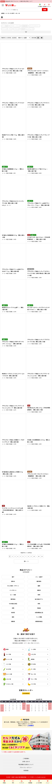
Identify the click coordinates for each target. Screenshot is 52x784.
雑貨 (13, 617)
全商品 (2, 13)
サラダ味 (33, 664)
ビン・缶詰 (13, 595)
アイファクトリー (34, 26)
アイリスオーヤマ (7, 29)
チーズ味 (33, 669)
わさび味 (8, 669)
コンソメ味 (9, 674)
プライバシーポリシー (26, 767)
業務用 (13, 621)
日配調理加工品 (39, 612)
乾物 (39, 595)
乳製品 (39, 608)
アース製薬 (5, 26)
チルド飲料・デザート (13, 586)
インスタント (13, 590)
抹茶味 (32, 659)
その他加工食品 (13, 603)
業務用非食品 (38, 621)
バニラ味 (8, 664)
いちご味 (33, 654)
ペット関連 (39, 617)
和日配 (13, 612)
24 (38, 556)
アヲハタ (16, 29)
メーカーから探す (10, 13)
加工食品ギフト (39, 599)
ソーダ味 (33, 649)
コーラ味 (8, 654)
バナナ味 (33, 684)
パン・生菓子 (39, 577)
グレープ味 (34, 679)
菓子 (13, 577)
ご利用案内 (30, 725)
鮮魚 (39, 603)
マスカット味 (9, 684)
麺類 (39, 586)
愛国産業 (24, 26)
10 (34, 556)
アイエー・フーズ (15, 26)
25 (42, 556)
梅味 (7, 649)
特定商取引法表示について (26, 764)
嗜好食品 (13, 599)
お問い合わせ (26, 761)
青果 (13, 608)
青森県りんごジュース (27, 29)
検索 (44, 10)
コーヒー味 (9, 659)
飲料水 (13, 581)
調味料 (39, 590)
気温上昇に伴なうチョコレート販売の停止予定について (19, 1)
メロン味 (8, 679)
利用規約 (26, 770)
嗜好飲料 (39, 581)
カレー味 (33, 674)
